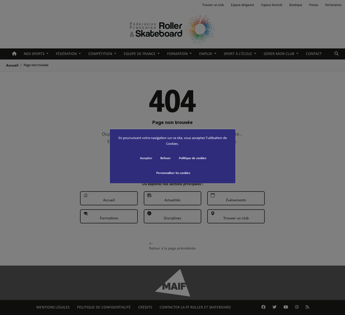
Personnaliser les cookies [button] (173, 173)
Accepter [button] (146, 158)
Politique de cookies (192, 158)
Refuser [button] (165, 158)
